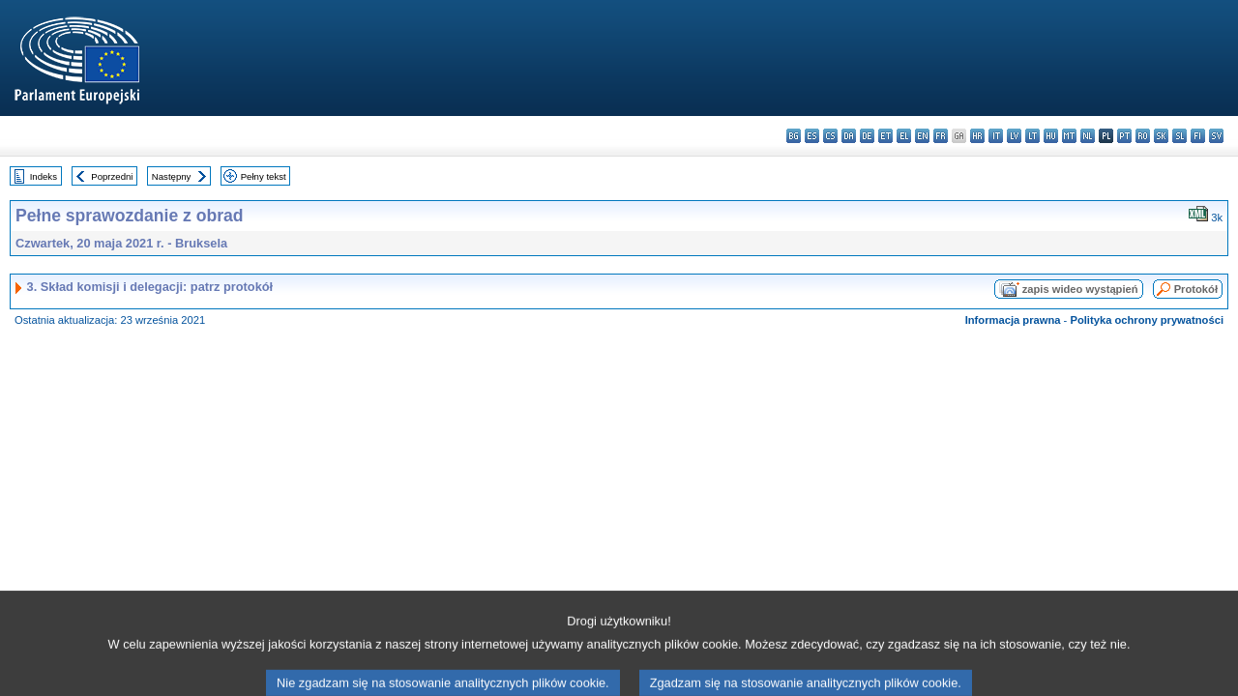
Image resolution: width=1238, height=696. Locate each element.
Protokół (1196, 289)
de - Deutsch (867, 136)
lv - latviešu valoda (1014, 136)
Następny (172, 176)
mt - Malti (1069, 136)
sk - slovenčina (1161, 136)
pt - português (1124, 136)
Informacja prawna (1013, 320)
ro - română (1142, 136)
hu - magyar (1051, 136)
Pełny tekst (263, 176)
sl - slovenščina (1179, 136)
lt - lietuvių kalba (1032, 136)
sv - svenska (1216, 136)
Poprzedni (112, 176)
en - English (922, 136)
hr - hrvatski (977, 136)
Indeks (43, 176)
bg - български (793, 136)
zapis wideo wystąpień (1080, 289)
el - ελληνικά (904, 136)
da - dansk (848, 136)
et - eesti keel (885, 136)
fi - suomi (1198, 136)
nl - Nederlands (1087, 136)
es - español (812, 136)
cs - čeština (830, 136)
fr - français (940, 136)
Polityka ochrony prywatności (1146, 320)
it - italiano (995, 136)
